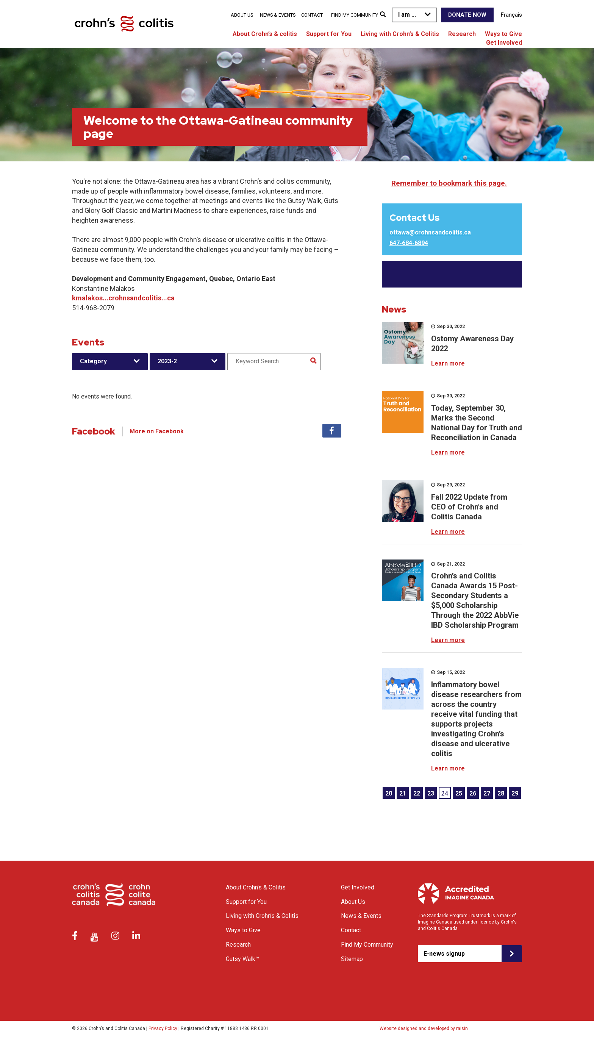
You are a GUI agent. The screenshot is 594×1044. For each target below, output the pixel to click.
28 (500, 793)
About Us (242, 15)
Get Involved (504, 42)
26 (472, 793)
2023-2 (167, 361)
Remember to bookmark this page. (449, 183)
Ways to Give (503, 34)
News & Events (277, 15)
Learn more (448, 363)
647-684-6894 (408, 243)
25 (458, 793)
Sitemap (352, 959)
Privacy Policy (162, 1028)
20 (388, 793)
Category (93, 361)
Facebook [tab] (331, 431)
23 (430, 793)
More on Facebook (157, 431)
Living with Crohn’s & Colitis (400, 34)
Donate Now (467, 14)
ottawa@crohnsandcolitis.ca (430, 232)
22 (416, 793)
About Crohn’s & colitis (265, 34)
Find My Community (354, 15)
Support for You (329, 34)
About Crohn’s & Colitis (256, 887)
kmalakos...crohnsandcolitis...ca (123, 298)
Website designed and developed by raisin (424, 1028)
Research (462, 34)
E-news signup (444, 953)
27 (486, 793)
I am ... (407, 14)
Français (511, 14)
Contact (312, 15)
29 (514, 793)
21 (402, 793)
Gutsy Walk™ (242, 959)
